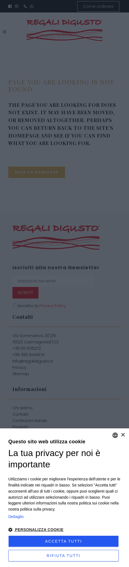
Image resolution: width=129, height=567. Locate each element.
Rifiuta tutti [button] (64, 555)
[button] (64, 530)
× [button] (123, 435)
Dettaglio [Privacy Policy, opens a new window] (16, 516)
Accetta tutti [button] (63, 541)
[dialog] (64, 497)
